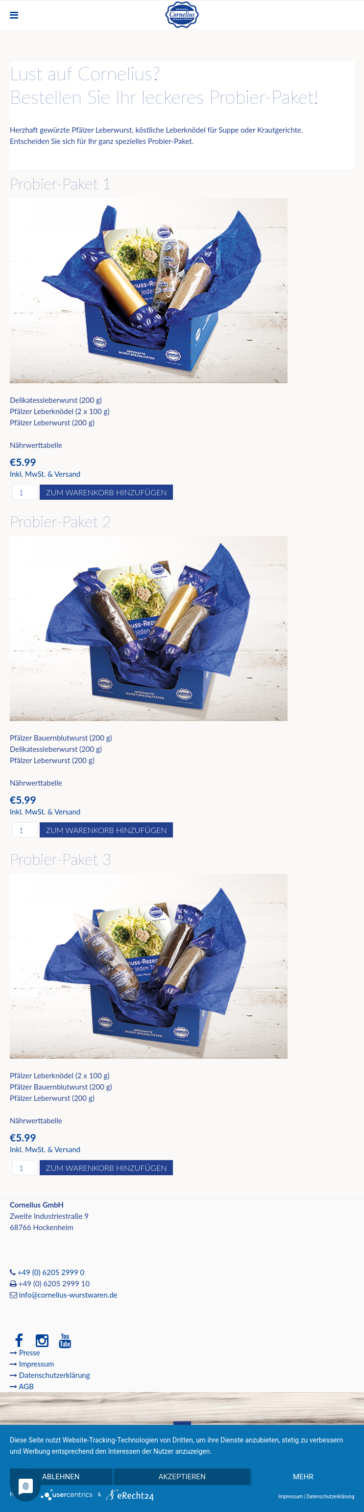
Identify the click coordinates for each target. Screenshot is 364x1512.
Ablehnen (60, 1476)
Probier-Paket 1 (60, 183)
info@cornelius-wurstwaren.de (68, 1294)
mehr (303, 1476)
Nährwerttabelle (36, 445)
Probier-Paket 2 (60, 521)
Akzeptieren (181, 1476)
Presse (29, 1352)
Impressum (37, 1363)
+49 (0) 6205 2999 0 (51, 1272)
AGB (26, 1386)
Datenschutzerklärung (54, 1375)
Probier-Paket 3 (60, 858)
